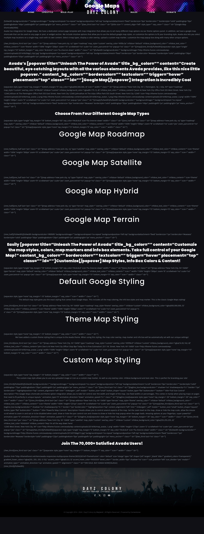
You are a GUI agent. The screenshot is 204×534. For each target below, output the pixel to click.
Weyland (99, 529)
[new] (102, 3)
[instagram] (104, 512)
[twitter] (100, 512)
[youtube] (109, 512)
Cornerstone (135, 529)
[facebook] (95, 512)
